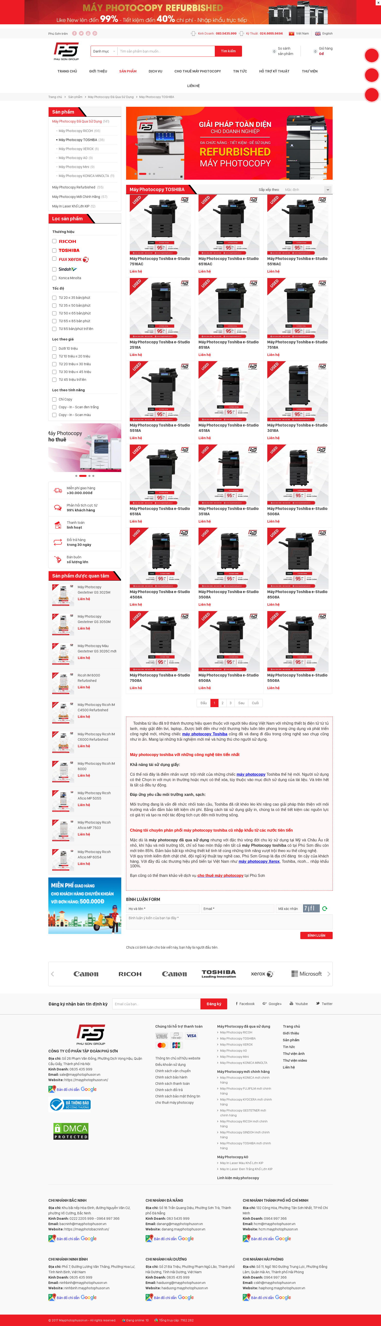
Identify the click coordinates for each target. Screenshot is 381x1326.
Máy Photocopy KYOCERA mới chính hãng (246, 1101)
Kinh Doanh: (217, 33)
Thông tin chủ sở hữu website (177, 1058)
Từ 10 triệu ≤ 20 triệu (74, 356)
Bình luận (316, 935)
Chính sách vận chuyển (173, 1071)
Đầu (203, 703)
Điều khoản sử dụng (170, 1064)
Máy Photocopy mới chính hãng (243, 1071)
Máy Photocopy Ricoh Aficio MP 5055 (94, 796)
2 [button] (83, 476)
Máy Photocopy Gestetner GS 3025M (94, 590)
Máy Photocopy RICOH (79, 131)
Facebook (245, 1004)
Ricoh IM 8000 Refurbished (89, 678)
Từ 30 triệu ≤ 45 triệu (75, 372)
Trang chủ (55, 97)
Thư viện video (295, 1060)
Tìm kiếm (228, 51)
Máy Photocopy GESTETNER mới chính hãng (243, 1112)
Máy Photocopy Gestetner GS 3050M (94, 619)
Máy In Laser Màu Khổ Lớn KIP (241, 1163)
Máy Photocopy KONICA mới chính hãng (244, 1080)
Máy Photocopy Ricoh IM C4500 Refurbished (96, 707)
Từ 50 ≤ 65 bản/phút (75, 313)
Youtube (299, 1004)
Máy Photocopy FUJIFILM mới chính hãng (245, 1090)
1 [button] (76, 476)
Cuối (255, 703)
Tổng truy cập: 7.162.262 (176, 1320)
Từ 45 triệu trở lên (72, 380)
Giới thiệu (98, 71)
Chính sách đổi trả (169, 1090)
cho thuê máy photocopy (174, 1102)
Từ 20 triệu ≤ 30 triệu (75, 364)
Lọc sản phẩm (67, 219)
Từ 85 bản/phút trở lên (76, 329)
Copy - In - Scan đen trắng (79, 407)
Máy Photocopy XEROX (79, 149)
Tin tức (240, 71)
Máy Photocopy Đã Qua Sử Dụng (111, 97)
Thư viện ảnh (294, 1053)
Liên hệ (193, 86)
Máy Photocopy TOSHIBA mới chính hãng (245, 1145)
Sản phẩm (128, 71)
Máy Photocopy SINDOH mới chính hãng (245, 1134)
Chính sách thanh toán (172, 1083)
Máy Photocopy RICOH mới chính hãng (244, 1123)
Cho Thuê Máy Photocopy (197, 71)
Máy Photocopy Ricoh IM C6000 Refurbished (96, 737)
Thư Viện (310, 71)
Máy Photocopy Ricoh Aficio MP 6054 (94, 854)
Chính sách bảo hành (171, 1077)
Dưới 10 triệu (68, 349)
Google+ (272, 1004)
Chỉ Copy (65, 399)
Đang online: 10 (137, 1320)
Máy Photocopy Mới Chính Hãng (79, 197)
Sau (241, 703)
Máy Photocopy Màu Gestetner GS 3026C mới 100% (97, 649)
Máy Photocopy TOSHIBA (156, 97)
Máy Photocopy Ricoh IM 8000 (96, 766)
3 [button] (89, 476)
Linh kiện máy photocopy (238, 1178)
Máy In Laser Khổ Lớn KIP (73, 206)
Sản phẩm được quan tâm (80, 576)
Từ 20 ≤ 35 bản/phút (74, 298)
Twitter (324, 1004)
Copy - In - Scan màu (75, 415)
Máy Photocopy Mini (77, 167)
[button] (52, 974)
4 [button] (93, 476)
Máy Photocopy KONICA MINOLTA (86, 176)
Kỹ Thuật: (264, 33)
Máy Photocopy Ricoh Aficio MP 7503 (94, 825)
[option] (84, 447)
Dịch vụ (155, 71)
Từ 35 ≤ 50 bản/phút (74, 305)
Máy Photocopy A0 (76, 158)
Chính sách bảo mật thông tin (177, 1096)
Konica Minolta (70, 278)
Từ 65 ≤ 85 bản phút (74, 321)
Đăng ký (214, 1004)
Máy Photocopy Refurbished (78, 187)
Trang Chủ (67, 71)
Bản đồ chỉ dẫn (68, 1089)
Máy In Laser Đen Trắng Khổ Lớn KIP (246, 1169)
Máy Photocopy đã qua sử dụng (243, 1026)
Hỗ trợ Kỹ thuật (274, 71)
